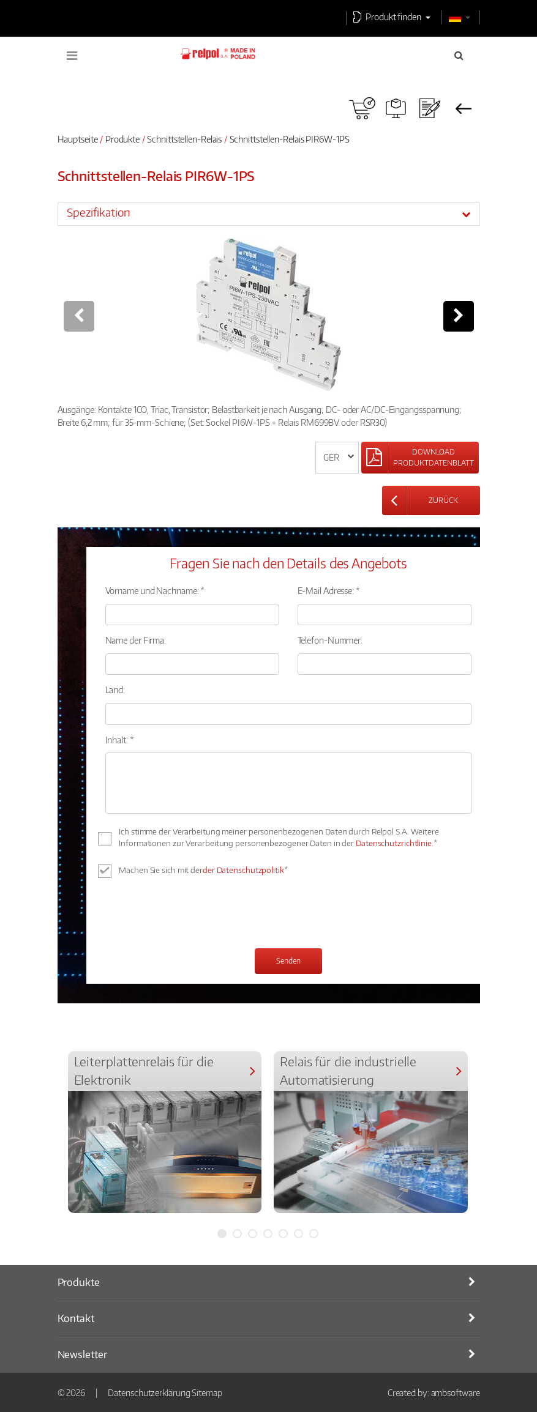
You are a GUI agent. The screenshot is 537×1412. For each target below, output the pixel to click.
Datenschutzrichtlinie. (395, 843)
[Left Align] (420, 458)
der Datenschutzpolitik (243, 870)
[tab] (269, 213)
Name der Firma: (136, 639)
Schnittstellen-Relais (184, 138)
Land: (115, 689)
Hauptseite (78, 138)
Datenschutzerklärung (149, 1392)
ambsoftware (455, 1392)
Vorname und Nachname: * (155, 590)
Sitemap (207, 1392)
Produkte (122, 138)
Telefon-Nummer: (330, 639)
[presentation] (198, 914)
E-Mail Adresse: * (329, 590)
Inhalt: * (119, 739)
